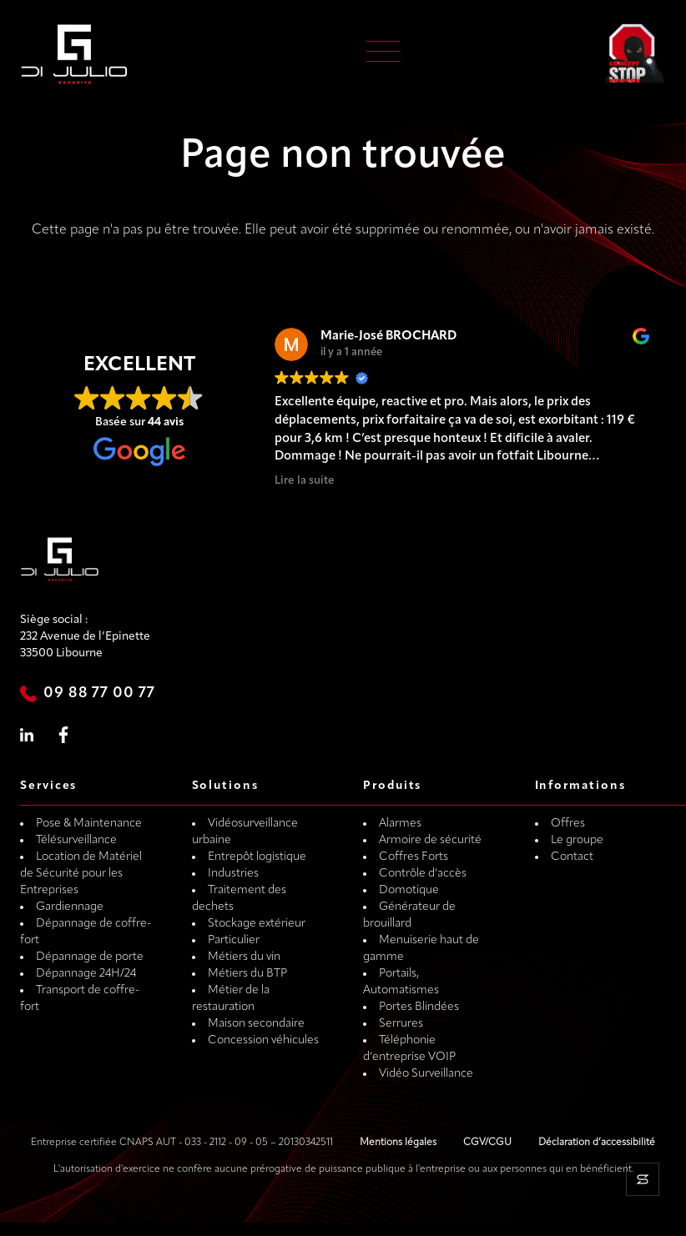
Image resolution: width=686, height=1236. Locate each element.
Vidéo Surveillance (426, 1074)
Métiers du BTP (247, 973)
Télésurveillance (76, 840)
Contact (572, 857)
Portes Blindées (419, 1007)
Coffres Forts (413, 857)
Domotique (409, 890)
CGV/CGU (487, 1143)
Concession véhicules (263, 1040)
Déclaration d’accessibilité (596, 1143)
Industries (233, 873)
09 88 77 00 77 (99, 693)
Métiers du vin (244, 957)
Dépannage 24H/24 (86, 973)
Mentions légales (398, 1143)
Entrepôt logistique (257, 857)
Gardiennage (69, 907)
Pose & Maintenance (89, 823)
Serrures (401, 1023)
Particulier (234, 940)
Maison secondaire (256, 1023)
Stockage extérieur (256, 923)
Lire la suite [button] (305, 480)
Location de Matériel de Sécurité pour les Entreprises (81, 874)
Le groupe (577, 840)
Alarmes (400, 823)
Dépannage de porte (90, 957)
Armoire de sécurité (430, 840)
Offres (568, 823)
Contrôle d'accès (423, 873)
